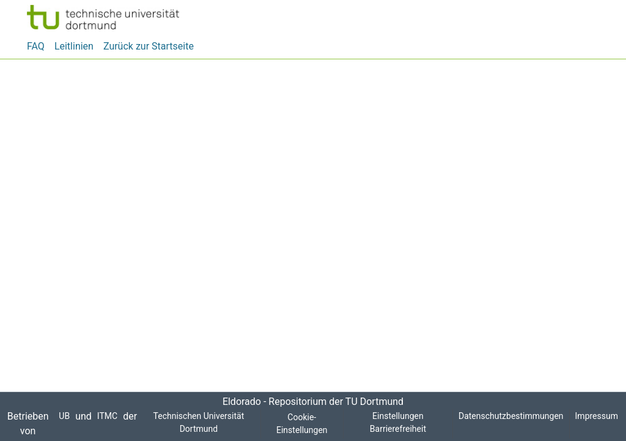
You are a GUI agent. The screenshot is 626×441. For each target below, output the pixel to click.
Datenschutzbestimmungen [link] (512, 416)
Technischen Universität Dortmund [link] (196, 422)
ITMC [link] (105, 416)
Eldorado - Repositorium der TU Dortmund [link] (313, 402)
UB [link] (63, 416)
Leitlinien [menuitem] (75, 46)
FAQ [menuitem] (36, 46)
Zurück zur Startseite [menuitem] (147, 46)
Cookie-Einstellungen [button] (299, 424)
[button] (103, 17)
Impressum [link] (597, 416)
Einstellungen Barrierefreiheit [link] (397, 422)
